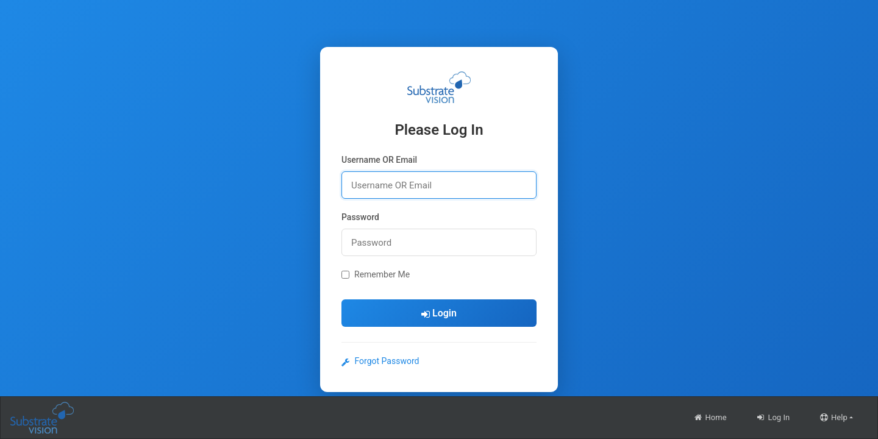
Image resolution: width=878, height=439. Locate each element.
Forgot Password (380, 361)
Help (833, 417)
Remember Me (375, 274)
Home (710, 417)
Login (439, 313)
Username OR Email (379, 160)
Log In (773, 417)
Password (360, 217)
